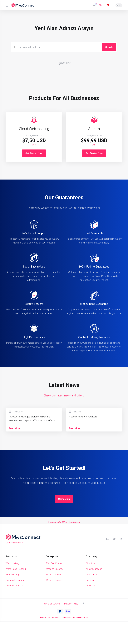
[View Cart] (94, 5)
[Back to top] (84, 603)
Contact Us (64, 499)
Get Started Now (34, 153)
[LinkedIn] (121, 540)
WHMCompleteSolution (69, 523)
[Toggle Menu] (6, 5)
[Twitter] (114, 540)
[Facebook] (107, 540)
